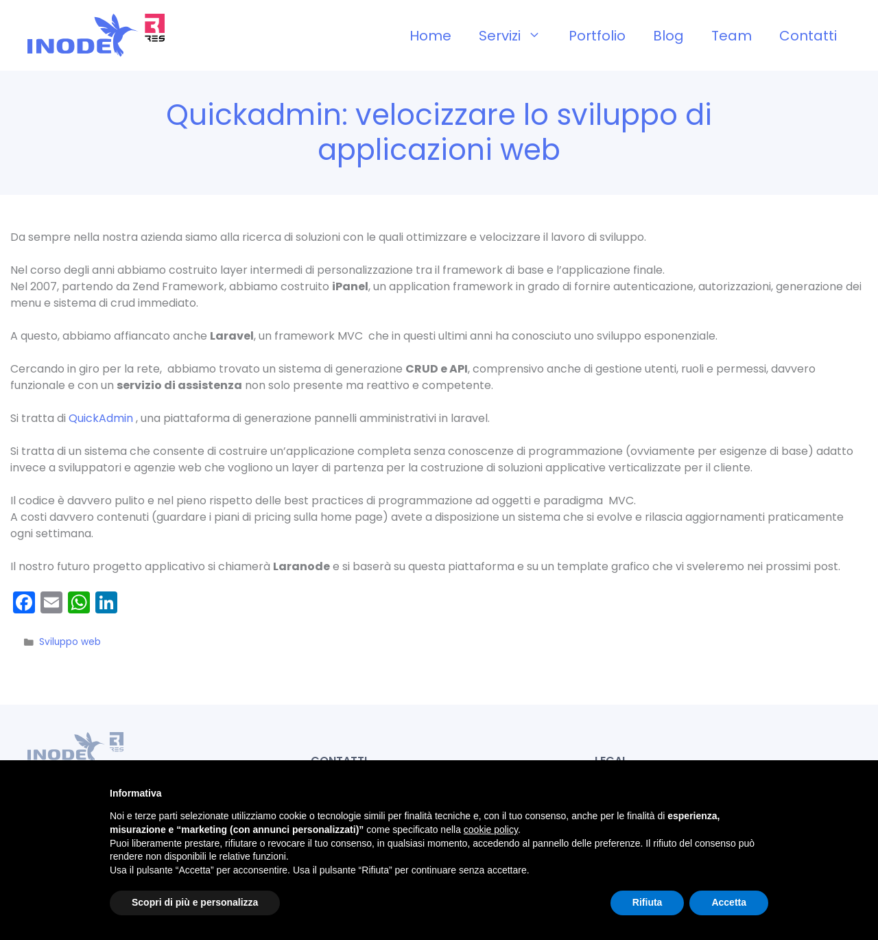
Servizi (517, 35)
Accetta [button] (728, 902)
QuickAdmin (102, 418)
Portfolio (597, 35)
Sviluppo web (70, 641)
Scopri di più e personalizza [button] (195, 902)
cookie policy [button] (491, 829)
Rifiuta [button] (647, 902)
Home (430, 35)
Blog (668, 35)
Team (731, 35)
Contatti (808, 35)
